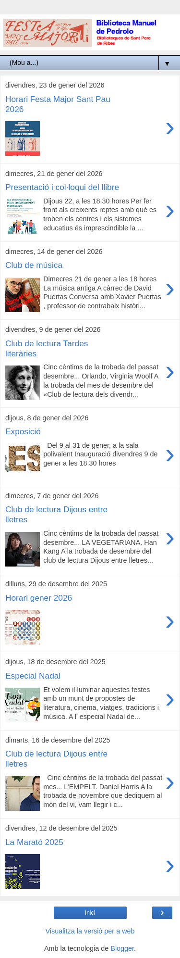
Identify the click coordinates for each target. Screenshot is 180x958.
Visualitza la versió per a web (89, 931)
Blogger (122, 948)
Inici (90, 912)
